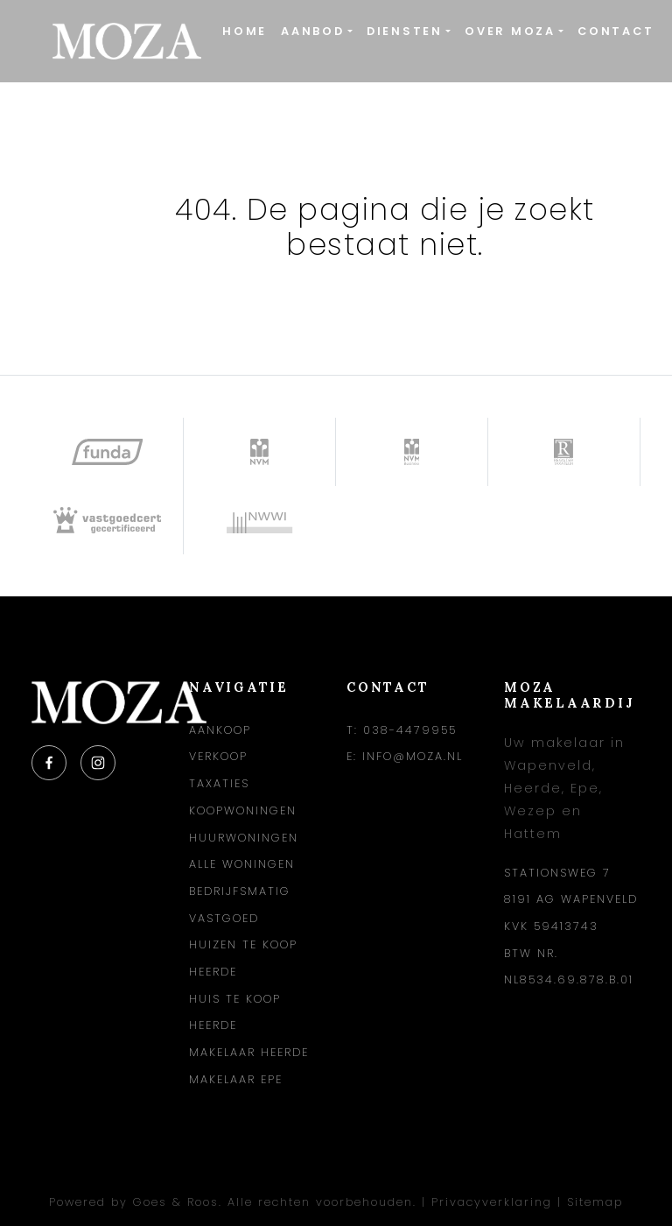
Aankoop (220, 729)
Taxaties (219, 783)
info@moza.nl (412, 756)
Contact (616, 31)
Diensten (405, 31)
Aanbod (313, 31)
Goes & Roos (176, 1201)
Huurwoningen (243, 837)
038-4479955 (410, 729)
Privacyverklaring (491, 1201)
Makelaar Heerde (249, 1052)
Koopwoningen (243, 810)
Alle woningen (242, 863)
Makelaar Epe (236, 1079)
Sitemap (595, 1201)
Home (244, 31)
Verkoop (218, 756)
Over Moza (510, 31)
